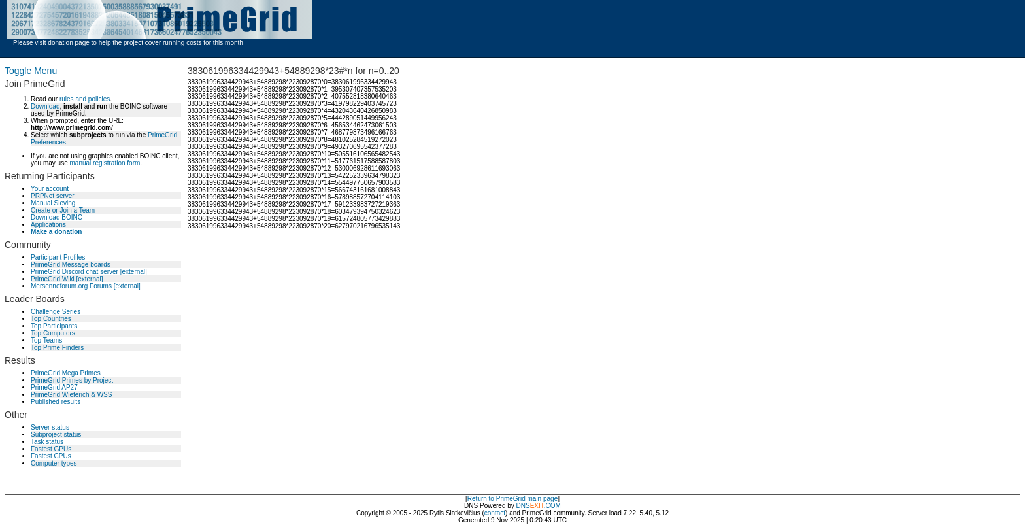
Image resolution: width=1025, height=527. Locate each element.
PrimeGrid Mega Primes (66, 373)
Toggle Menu (31, 70)
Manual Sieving (53, 203)
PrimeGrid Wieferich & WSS (71, 394)
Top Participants (54, 326)
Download (45, 106)
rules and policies (84, 99)
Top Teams (46, 340)
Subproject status (56, 434)
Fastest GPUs (51, 448)
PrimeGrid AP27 (54, 387)
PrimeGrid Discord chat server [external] (89, 271)
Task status (47, 441)
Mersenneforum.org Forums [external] (86, 286)
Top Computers (53, 333)
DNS (523, 505)
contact (494, 513)
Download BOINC (56, 217)
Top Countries (51, 318)
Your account (50, 188)
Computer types (54, 463)
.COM (545, 505)
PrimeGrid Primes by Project (72, 380)
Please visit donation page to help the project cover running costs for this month (128, 42)
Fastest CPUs (51, 456)
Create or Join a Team (63, 210)
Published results (55, 401)
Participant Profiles (58, 257)
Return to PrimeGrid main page (512, 498)
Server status (50, 427)
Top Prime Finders (57, 347)
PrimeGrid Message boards (70, 264)
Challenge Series (55, 311)
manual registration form (104, 163)
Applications (48, 224)
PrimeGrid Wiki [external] (67, 278)
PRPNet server (53, 195)
